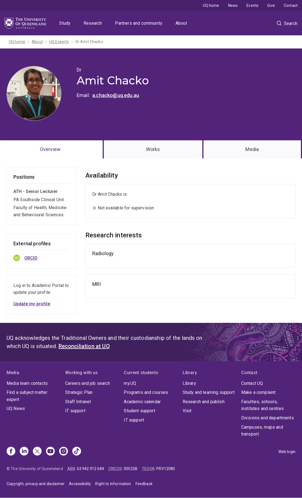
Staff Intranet (78, 401)
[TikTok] (76, 452)
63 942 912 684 (90, 468)
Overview (50, 149)
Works (153, 149)
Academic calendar (142, 401)
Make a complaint (258, 392)
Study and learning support (209, 392)
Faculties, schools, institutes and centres (262, 405)
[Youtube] (50, 452)
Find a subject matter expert (27, 396)
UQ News (16, 408)
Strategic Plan (79, 392)
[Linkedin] (24, 452)
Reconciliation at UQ (84, 346)
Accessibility (80, 484)
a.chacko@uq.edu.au (115, 95)
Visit (187, 410)
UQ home (211, 5)
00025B (130, 468)
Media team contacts (27, 383)
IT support (75, 410)
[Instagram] (63, 452)
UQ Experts (59, 41)
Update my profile (31, 303)
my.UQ (130, 383)
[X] (37, 452)
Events (252, 5)
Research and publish (204, 401)
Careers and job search (87, 383)
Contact (291, 5)
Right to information (113, 484)
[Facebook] (11, 452)
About (181, 23)
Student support (139, 410)
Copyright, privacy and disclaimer (36, 484)
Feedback (144, 484)
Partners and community (138, 23)
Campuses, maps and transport (262, 431)
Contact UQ (252, 383)
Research (93, 23)
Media (252, 149)
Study (64, 23)
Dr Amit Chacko (89, 41)
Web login (286, 451)
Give (271, 5)
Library (189, 383)
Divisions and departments (267, 417)
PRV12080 (165, 468)
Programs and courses (146, 392)
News (233, 5)
